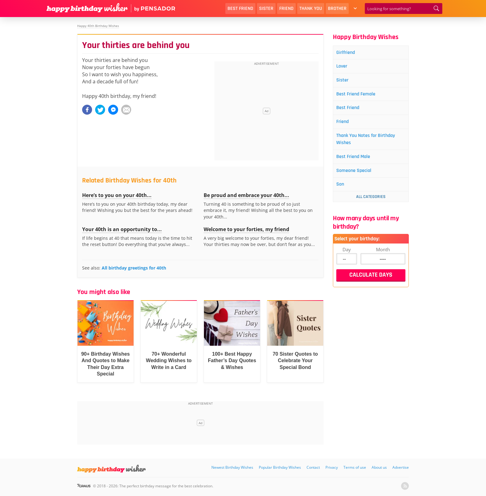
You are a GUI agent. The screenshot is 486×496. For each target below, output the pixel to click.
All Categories (371, 204)
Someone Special (357, 177)
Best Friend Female (359, 96)
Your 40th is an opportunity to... (122, 229)
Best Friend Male (356, 162)
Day (346, 257)
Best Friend (240, 8)
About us (379, 467)
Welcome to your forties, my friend (246, 229)
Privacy (331, 467)
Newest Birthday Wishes (232, 467)
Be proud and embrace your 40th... (246, 195)
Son (342, 191)
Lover (344, 67)
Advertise (400, 467)
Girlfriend (348, 52)
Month (383, 257)
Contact (313, 467)
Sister (266, 8)
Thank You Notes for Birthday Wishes (370, 143)
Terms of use (354, 467)
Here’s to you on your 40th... (117, 195)
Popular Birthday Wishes (280, 467)
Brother (337, 8)
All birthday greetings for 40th (134, 268)
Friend (286, 8)
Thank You (310, 8)
